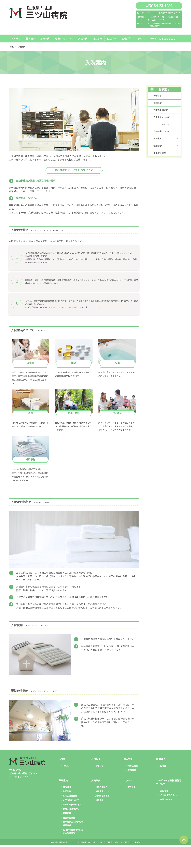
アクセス (139, 38)
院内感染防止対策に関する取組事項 (73, 831)
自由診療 (96, 38)
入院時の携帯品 (102, 795)
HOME (11, 47)
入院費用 (99, 800)
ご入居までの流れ (168, 795)
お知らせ (16, 38)
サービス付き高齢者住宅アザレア (168, 782)
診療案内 (44, 38)
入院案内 (82, 38)
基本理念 (30, 38)
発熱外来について (63, 38)
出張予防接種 (159, 152)
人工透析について (161, 117)
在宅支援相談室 (160, 110)
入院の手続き (101, 787)
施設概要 (164, 790)
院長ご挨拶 (133, 766)
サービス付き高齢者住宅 (162, 38)
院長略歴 (132, 770)
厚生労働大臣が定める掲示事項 (73, 824)
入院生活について (103, 791)
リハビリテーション (162, 124)
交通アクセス (166, 799)
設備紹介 (125, 38)
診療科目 (157, 96)
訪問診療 (157, 103)
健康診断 (111, 38)
